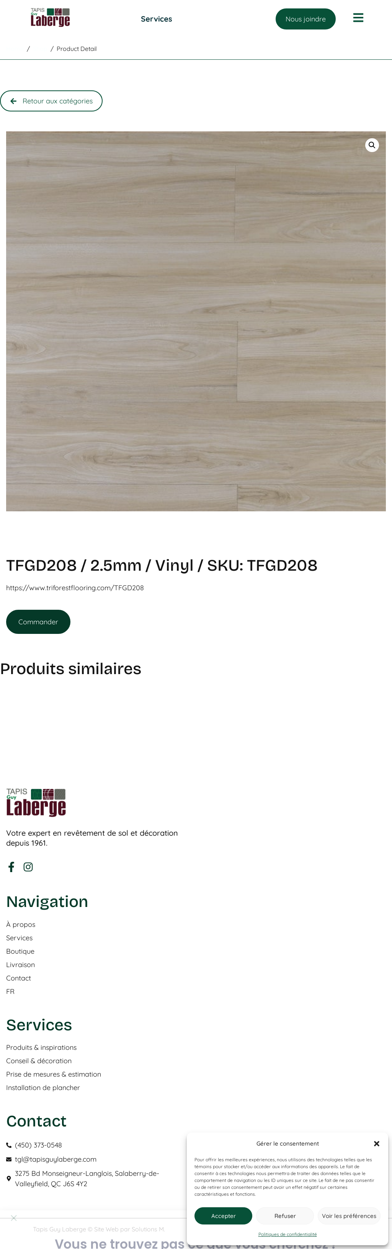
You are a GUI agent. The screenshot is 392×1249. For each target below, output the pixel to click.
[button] (377, 1144)
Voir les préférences (349, 1216)
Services (19, 938)
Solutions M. (148, 1229)
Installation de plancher (43, 1088)
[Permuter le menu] (156, 19)
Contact (18, 978)
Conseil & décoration (39, 1061)
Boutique (20, 951)
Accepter (223, 1216)
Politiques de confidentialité (287, 1234)
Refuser (285, 1216)
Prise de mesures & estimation (53, 1074)
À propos (20, 924)
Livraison (20, 965)
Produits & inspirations (41, 1047)
